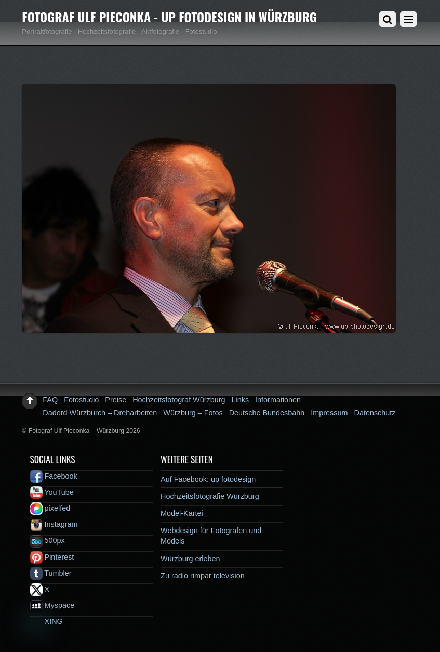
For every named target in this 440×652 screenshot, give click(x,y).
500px (47, 540)
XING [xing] (46, 621)
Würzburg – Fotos (192, 413)
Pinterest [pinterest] (52, 557)
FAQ (50, 400)
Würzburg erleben (190, 558)
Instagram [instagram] (54, 524)
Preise (115, 400)
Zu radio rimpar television (203, 576)
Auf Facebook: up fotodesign (208, 479)
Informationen (278, 400)
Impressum (329, 413)
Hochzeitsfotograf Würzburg (178, 400)
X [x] (40, 589)
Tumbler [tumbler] (51, 573)
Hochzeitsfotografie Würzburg (210, 496)
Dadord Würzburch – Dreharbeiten (100, 413)
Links (240, 400)
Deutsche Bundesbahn (267, 413)
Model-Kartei (182, 513)
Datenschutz (374, 413)
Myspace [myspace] (52, 605)
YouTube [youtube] (52, 492)
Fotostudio (81, 400)
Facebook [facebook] (53, 476)
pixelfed (50, 508)
